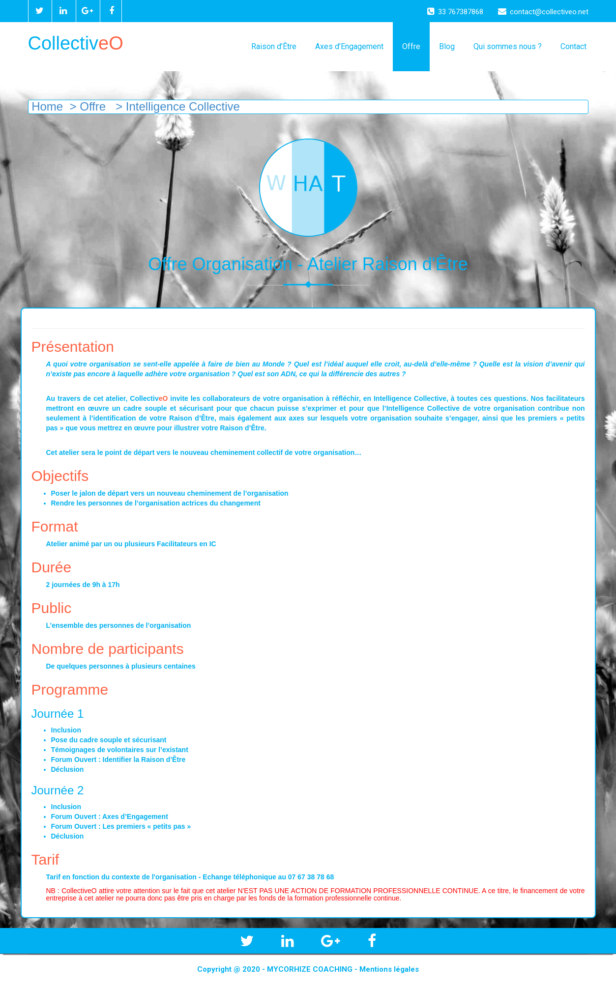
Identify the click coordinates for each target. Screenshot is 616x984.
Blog (447, 46)
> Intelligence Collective (175, 106)
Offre (411, 46)
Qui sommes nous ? (507, 46)
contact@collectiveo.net (543, 11)
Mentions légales (389, 969)
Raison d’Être (273, 46)
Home (46, 106)
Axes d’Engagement (349, 46)
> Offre (87, 106)
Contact (573, 46)
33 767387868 (455, 11)
